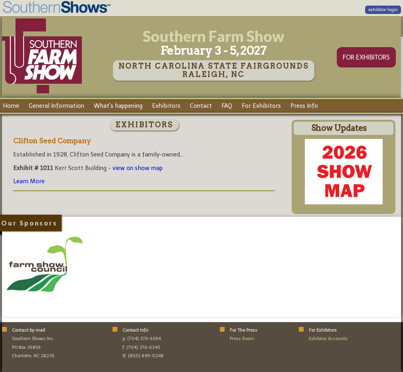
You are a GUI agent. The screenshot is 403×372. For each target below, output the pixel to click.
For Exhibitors (261, 105)
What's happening (118, 105)
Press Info (304, 105)
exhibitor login (383, 9)
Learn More (29, 181)
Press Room (242, 338)
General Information (56, 105)
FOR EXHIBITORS (366, 57)
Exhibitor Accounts (328, 338)
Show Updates (339, 128)
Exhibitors (166, 105)
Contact (201, 105)
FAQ (226, 105)
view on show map (138, 168)
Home (11, 105)
